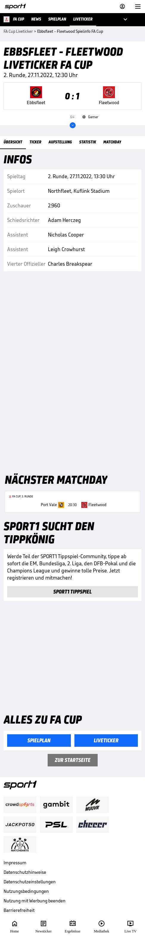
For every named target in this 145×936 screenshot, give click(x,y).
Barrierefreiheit (19, 910)
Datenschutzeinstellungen (30, 882)
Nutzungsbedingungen (26, 891)
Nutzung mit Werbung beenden (35, 901)
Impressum (15, 862)
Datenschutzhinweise (25, 872)
